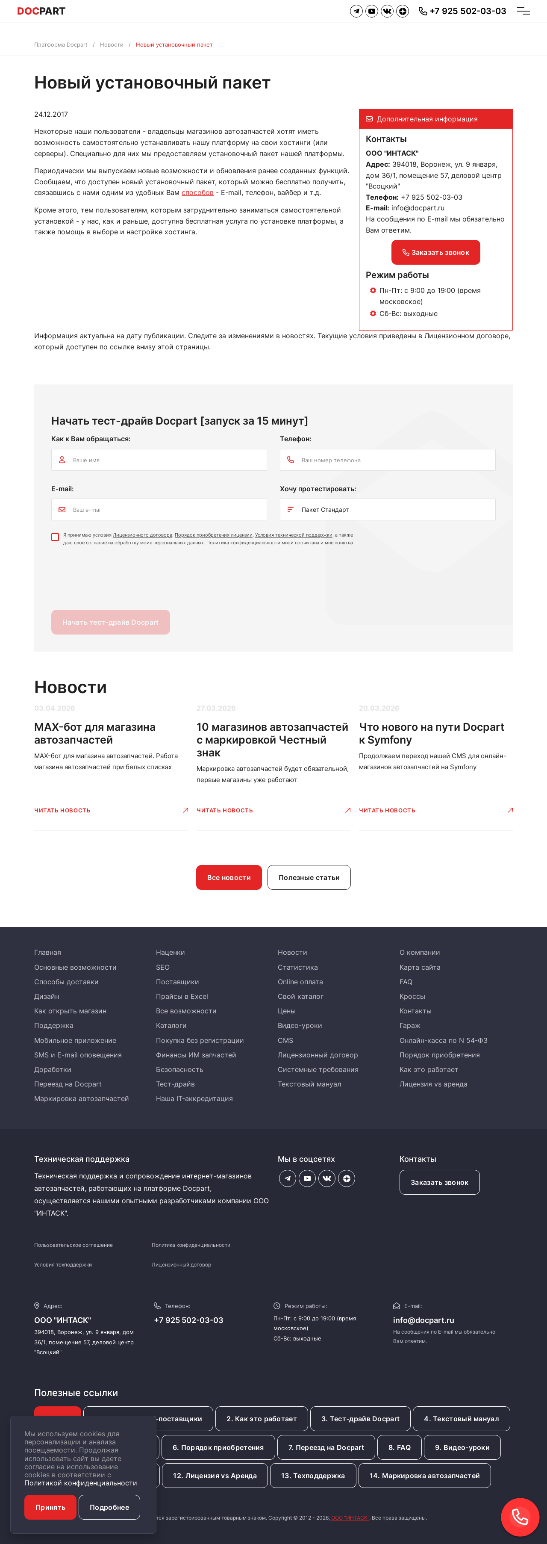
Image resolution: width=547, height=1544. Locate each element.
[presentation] (116, 580)
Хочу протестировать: (318, 488)
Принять (50, 1507)
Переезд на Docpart (68, 1084)
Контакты (416, 1011)
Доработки (52, 1069)
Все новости (229, 877)
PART (41, 11)
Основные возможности (75, 967)
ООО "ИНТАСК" (350, 1517)
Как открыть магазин (70, 1011)
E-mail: (62, 488)
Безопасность (179, 1069)
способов (198, 192)
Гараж (410, 1025)
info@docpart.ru (417, 208)
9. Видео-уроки (462, 1447)
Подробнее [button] (109, 1507)
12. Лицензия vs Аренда (215, 1475)
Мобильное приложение (75, 1040)
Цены (287, 1011)
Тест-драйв (175, 1084)
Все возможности (186, 1011)
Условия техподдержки (63, 1264)
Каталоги (171, 1025)
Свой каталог (300, 996)
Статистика (298, 967)
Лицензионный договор (318, 1055)
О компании (420, 952)
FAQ (406, 981)
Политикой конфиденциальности (80, 1483)
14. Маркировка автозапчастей (425, 1475)
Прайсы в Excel (182, 996)
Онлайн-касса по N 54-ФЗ (444, 1040)
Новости (112, 44)
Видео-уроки (300, 1025)
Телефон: (296, 438)
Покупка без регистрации (200, 1040)
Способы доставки (66, 981)
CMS (285, 1040)
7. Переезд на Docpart (326, 1447)
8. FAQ (399, 1447)
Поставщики (177, 981)
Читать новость (62, 810)
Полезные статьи (309, 877)
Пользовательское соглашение (73, 1245)
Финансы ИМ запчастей (196, 1055)
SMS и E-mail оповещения (78, 1055)
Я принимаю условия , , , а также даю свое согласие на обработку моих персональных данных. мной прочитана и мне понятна (208, 539)
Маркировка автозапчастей (81, 1098)
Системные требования (318, 1069)
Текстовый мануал (309, 1084)
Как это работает (429, 1069)
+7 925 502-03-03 (189, 1320)
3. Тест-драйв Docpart (360, 1418)
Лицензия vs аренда (434, 1084)
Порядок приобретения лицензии (214, 535)
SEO (163, 967)
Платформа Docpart (61, 44)
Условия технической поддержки (293, 535)
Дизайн (46, 996)
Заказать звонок (436, 252)
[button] (520, 1517)
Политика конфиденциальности (243, 543)
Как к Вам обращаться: (91, 438)
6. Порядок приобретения (218, 1447)
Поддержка (54, 1025)
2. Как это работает (261, 1418)
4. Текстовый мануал (461, 1418)
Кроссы (412, 996)
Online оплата (300, 981)
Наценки (170, 952)
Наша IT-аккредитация (194, 1098)
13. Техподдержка (313, 1475)
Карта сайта (420, 967)
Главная (47, 952)
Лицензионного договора (142, 535)
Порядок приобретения (440, 1055)
